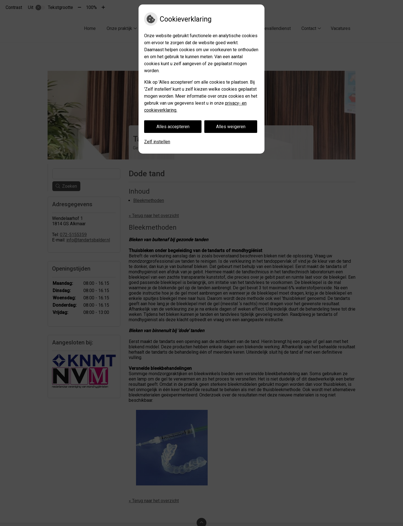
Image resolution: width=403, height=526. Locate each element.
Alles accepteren (172, 126)
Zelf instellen (157, 141)
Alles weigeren (230, 126)
